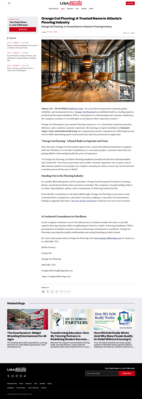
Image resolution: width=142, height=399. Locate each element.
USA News (53, 32)
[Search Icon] (9, 3)
